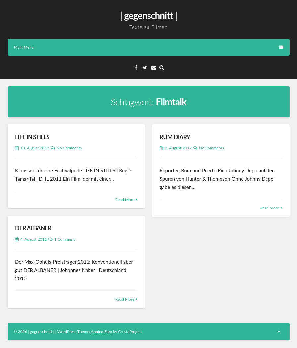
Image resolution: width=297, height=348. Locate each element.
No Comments (69, 147)
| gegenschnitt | (148, 15)
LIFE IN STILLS (32, 137)
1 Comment (64, 239)
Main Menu (148, 47)
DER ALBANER (33, 228)
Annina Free (101, 331)
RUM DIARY (175, 137)
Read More (124, 199)
